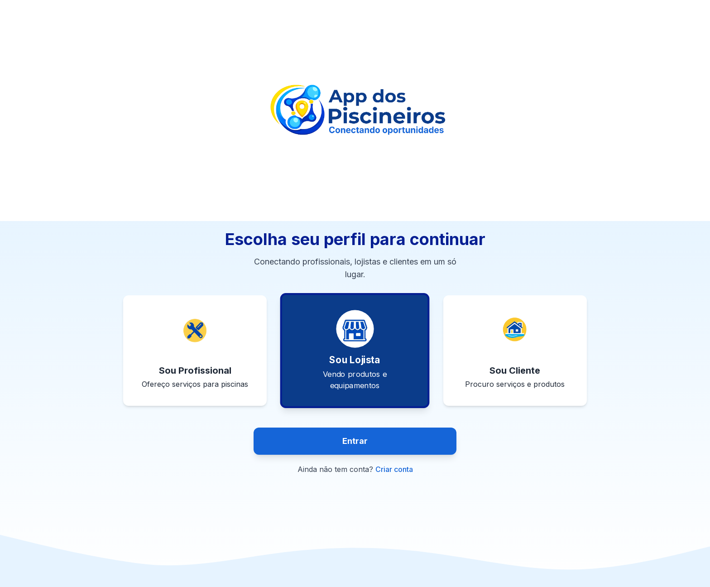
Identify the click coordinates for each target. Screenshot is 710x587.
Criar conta (394, 469)
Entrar (355, 441)
